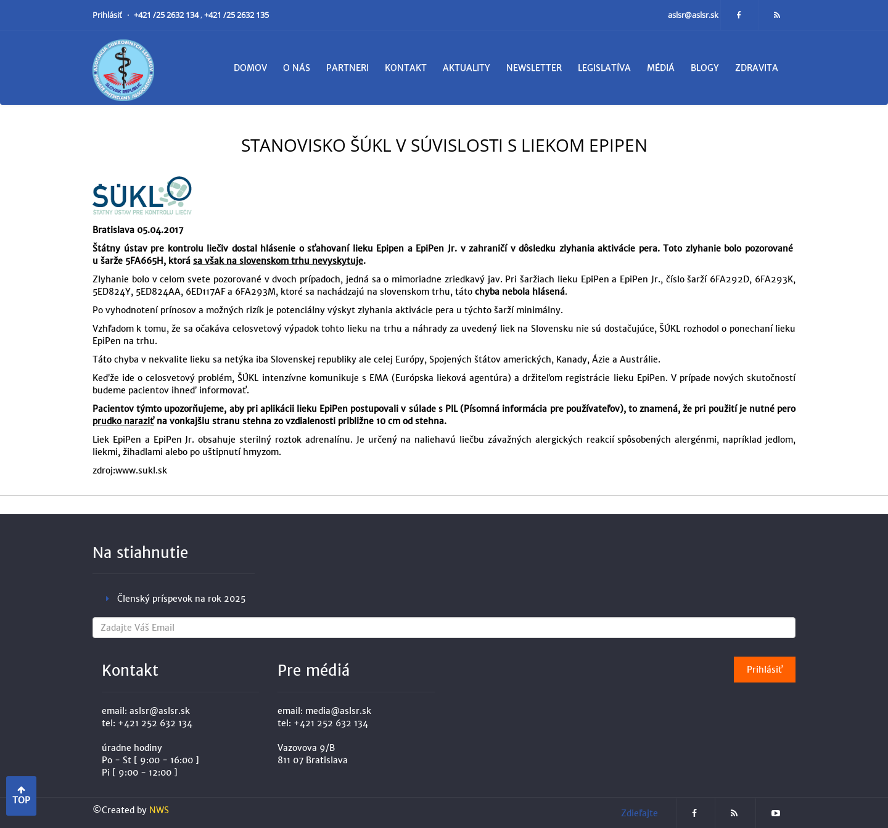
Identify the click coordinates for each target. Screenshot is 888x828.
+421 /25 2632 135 (236, 15)
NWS (159, 810)
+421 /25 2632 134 (167, 15)
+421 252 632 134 (155, 723)
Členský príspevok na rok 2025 (181, 598)
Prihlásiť (108, 15)
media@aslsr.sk (338, 710)
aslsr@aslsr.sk (694, 15)
